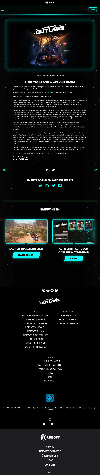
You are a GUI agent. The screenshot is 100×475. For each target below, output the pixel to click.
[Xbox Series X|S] (67, 315)
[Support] (50, 464)
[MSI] (50, 377)
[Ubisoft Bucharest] (36, 323)
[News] (50, 460)
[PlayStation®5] (67, 319)
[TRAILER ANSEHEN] (26, 255)
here (18, 92)
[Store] (50, 446)
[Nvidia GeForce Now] (50, 369)
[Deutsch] (50, 421)
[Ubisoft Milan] (36, 331)
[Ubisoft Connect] (50, 451)
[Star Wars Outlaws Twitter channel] (52, 290)
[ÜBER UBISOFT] (50, 455)
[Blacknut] (50, 381)
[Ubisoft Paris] (36, 339)
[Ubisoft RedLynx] (36, 343)
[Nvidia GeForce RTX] (50, 365)
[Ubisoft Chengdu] (36, 327)
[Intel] (50, 373)
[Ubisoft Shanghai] (36, 347)
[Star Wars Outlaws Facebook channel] (56, 290)
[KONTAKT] (50, 472)
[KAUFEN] (74, 258)
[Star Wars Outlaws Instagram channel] (48, 290)
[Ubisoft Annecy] (36, 319)
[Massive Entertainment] (36, 315)
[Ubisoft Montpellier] (36, 335)
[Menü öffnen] (2, 10)
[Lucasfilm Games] (50, 361)
